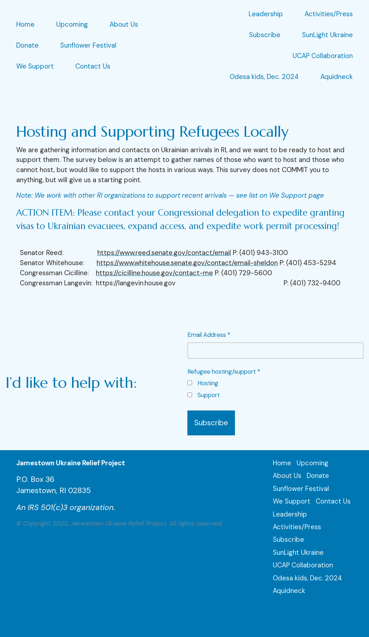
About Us (124, 24)
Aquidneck (336, 77)
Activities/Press (328, 14)
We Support (35, 66)
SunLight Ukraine (327, 35)
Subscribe (264, 35)
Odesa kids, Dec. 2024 (264, 77)
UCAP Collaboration (323, 56)
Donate (27, 45)
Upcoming (72, 24)
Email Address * (275, 345)
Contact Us (92, 66)
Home (25, 24)
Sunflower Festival (88, 45)
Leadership (266, 14)
